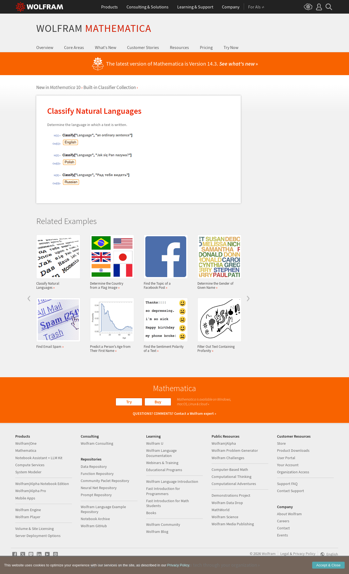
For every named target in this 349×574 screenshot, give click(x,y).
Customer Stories (143, 47)
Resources (179, 47)
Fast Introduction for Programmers (163, 491)
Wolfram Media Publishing (233, 523)
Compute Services (29, 464)
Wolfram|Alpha (224, 443)
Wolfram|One (26, 443)
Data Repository (94, 466)
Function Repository (97, 473)
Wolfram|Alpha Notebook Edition (42, 483)
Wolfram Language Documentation (161, 453)
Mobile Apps (25, 498)
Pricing (206, 47)
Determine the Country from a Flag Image (110, 262)
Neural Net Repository (99, 487)
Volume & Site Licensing (34, 528)
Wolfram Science (225, 516)
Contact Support (290, 490)
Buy (158, 401)
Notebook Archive (95, 518)
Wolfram (93, 28)
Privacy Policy (304, 553)
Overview (44, 47)
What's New (105, 47)
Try (129, 401)
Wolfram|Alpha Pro (30, 490)
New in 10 (58, 87)
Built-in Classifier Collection (109, 87)
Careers (283, 520)
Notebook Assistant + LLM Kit (38, 457)
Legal (284, 553)
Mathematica (25, 450)
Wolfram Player (27, 516)
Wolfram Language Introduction (172, 481)
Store (281, 443)
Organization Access (293, 471)
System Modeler (28, 471)
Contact (283, 528)
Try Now (231, 47)
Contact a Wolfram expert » (195, 413)
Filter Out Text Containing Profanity (217, 325)
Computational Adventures (234, 483)
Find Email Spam (56, 323)
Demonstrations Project (231, 495)
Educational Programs (164, 469)
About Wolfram (289, 513)
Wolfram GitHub (94, 525)
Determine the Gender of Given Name (217, 262)
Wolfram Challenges (228, 457)
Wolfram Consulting (97, 443)
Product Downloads (293, 450)
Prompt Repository (96, 494)
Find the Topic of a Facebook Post (164, 262)
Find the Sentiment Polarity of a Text (164, 325)
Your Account (288, 464)
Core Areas (74, 47)
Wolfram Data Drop (227, 502)
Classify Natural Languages (56, 262)
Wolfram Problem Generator (235, 450)
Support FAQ (287, 483)
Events (282, 535)
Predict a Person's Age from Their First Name (110, 325)
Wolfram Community (163, 524)
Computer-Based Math (230, 469)
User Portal (286, 457)
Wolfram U (154, 443)
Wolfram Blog (157, 531)
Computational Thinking (231, 476)
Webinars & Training (162, 462)
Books (151, 512)
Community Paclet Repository (105, 480)
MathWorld (221, 509)
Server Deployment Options (38, 535)
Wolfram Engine (28, 509)
